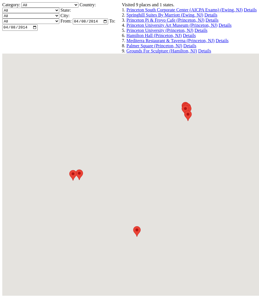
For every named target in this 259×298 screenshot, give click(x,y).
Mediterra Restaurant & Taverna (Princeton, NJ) (170, 40)
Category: (11, 4)
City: (65, 15)
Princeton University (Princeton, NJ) (159, 30)
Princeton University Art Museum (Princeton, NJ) (171, 25)
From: (66, 21)
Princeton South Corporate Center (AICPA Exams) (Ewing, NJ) (184, 9)
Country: (88, 4)
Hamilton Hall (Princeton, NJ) (154, 35)
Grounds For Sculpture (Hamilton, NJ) (161, 50)
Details (250, 9)
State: (65, 10)
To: (112, 21)
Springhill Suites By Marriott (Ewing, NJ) (164, 15)
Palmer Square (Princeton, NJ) (154, 45)
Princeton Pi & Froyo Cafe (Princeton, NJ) (165, 20)
